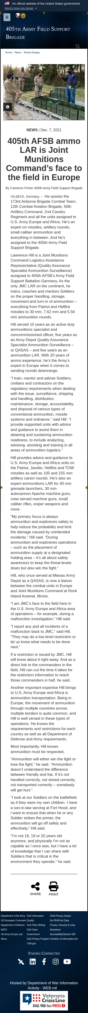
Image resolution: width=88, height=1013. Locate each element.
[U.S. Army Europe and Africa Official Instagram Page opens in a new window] (55, 963)
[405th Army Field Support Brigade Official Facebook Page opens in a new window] (44, 963)
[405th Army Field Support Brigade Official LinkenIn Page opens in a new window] (32, 963)
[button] (21, 8)
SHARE (35, 889)
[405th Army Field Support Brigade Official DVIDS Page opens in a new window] (21, 961)
